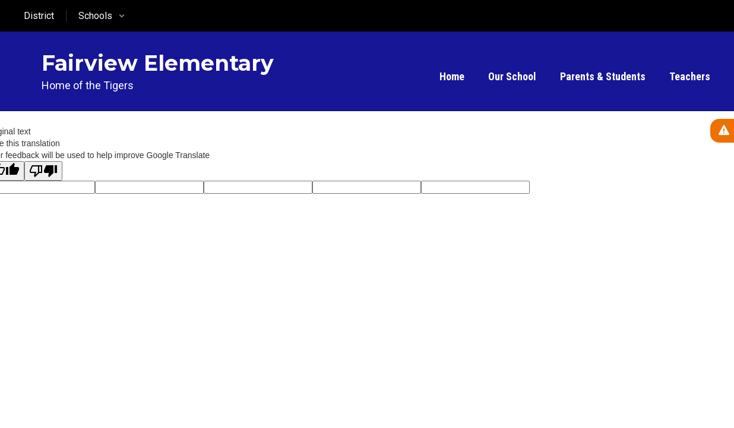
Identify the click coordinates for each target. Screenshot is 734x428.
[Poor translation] (43, 171)
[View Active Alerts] (722, 131)
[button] (101, 15)
